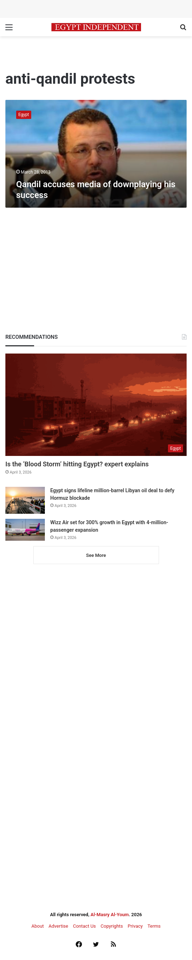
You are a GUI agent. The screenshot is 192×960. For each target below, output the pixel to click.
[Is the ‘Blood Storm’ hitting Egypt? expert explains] (96, 405)
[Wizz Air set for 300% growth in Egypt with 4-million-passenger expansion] (25, 530)
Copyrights (111, 926)
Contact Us (84, 926)
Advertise (58, 926)
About (37, 926)
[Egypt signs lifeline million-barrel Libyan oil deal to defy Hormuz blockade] (25, 500)
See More (96, 555)
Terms (154, 926)
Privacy (135, 926)
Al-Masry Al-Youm (109, 914)
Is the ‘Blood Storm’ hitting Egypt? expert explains (77, 464)
